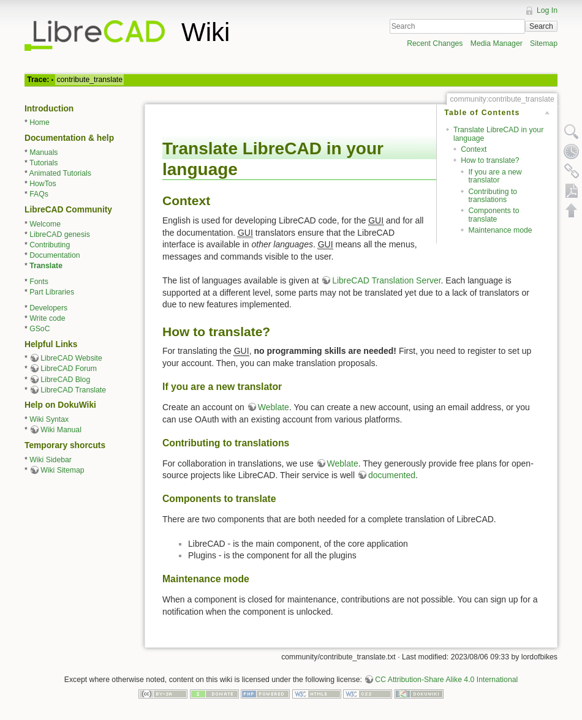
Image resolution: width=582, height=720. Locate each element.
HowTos (42, 183)
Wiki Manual (60, 430)
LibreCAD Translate (73, 390)
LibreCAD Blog (65, 379)
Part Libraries (51, 292)
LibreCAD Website (71, 358)
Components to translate (493, 214)
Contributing (49, 245)
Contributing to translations (492, 195)
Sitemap (543, 43)
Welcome (45, 224)
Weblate (273, 407)
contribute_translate (89, 79)
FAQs (38, 194)
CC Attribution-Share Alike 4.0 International (446, 679)
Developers (48, 308)
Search (541, 26)
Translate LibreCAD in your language (498, 134)
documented (391, 475)
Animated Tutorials (60, 173)
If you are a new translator (494, 176)
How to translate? (490, 160)
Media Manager (497, 43)
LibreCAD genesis (59, 234)
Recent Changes (435, 43)
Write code (47, 318)
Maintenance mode (500, 230)
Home (39, 122)
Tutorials (43, 163)
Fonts (38, 281)
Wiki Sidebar (50, 460)
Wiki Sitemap (62, 470)
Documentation (54, 255)
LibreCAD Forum (68, 368)
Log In (547, 10)
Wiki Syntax (49, 419)
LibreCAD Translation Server (386, 280)
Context (473, 149)
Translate (45, 265)
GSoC (39, 328)
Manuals (43, 152)
